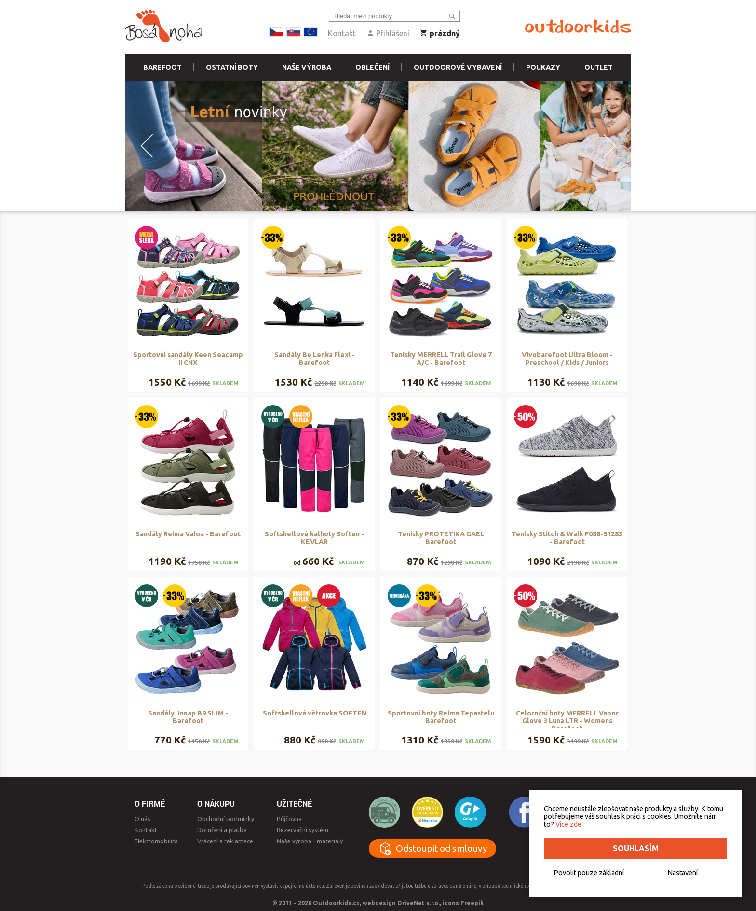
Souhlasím (636, 848)
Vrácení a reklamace (225, 841)
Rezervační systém (302, 830)
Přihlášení (387, 33)
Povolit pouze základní (589, 873)
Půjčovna (289, 818)
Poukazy (543, 67)
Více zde (568, 824)
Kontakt (342, 33)
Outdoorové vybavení (458, 67)
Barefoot (162, 67)
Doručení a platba (222, 830)
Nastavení (682, 873)
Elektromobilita (156, 841)
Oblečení (372, 67)
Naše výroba (306, 67)
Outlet (598, 67)
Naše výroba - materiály (310, 841)
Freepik (472, 902)
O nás (142, 818)
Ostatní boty (232, 67)
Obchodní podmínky (225, 818)
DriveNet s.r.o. (418, 902)
